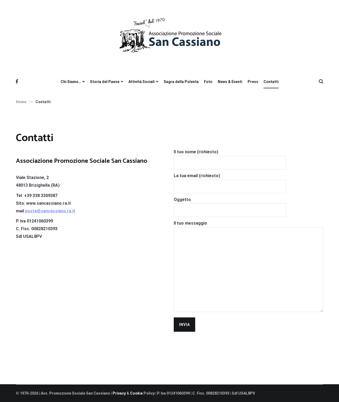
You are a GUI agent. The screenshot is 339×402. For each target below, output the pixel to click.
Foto (208, 82)
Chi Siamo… (71, 82)
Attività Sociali (141, 82)
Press (253, 82)
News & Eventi (230, 82)
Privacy (120, 393)
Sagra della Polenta (181, 82)
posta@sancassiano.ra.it (50, 210)
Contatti (271, 82)
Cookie (136, 393)
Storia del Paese (104, 82)
